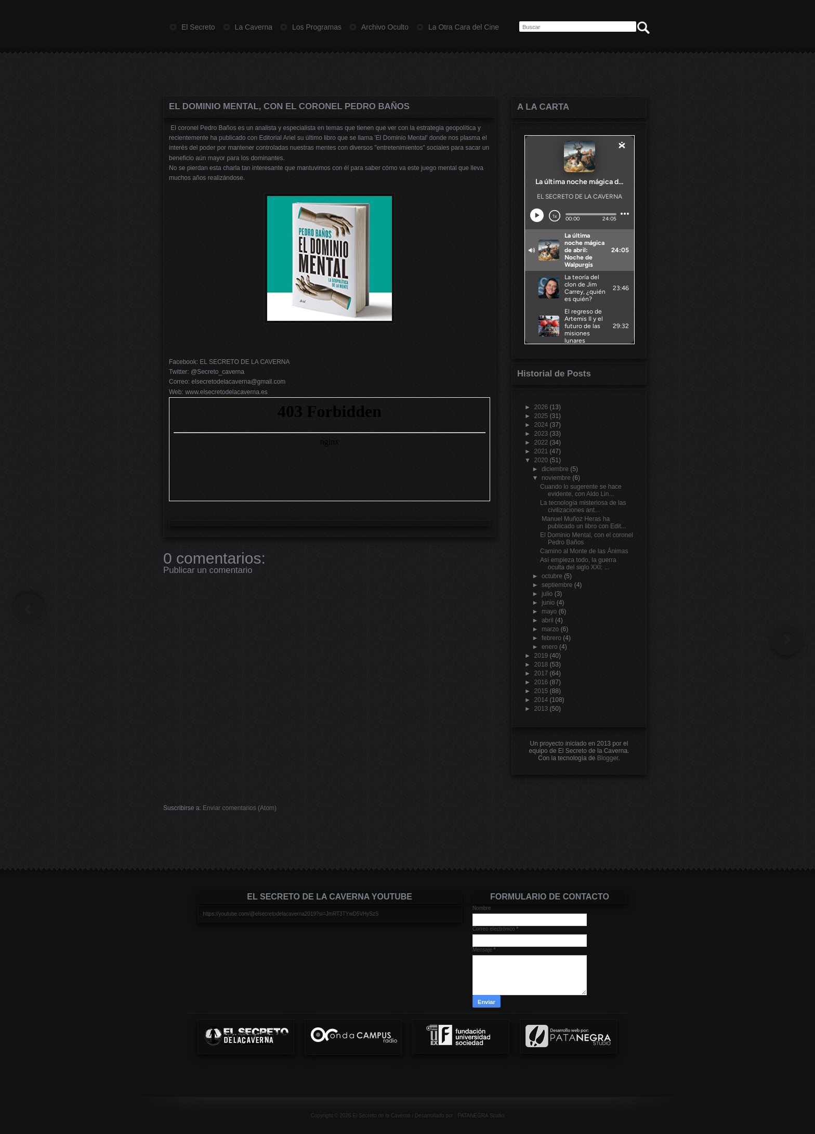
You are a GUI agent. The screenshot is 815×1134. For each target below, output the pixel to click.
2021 (541, 451)
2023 (541, 433)
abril (548, 620)
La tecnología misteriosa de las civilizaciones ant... (583, 506)
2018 (541, 664)
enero (550, 646)
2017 (541, 673)
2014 (541, 699)
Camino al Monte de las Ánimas (584, 551)
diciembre (555, 469)
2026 (541, 407)
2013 (541, 708)
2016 (541, 682)
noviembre (556, 477)
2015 (541, 691)
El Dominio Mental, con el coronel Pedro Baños (289, 106)
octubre (552, 576)
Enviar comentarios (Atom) (240, 808)
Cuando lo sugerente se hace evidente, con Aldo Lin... (581, 490)
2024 (541, 424)
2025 (541, 416)
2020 (541, 460)
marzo (550, 629)
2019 (541, 655)
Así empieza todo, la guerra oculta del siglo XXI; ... (578, 563)
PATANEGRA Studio (480, 1115)
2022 (541, 442)
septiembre (557, 585)
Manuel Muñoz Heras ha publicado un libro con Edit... (583, 522)
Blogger (608, 758)
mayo (549, 611)
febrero (551, 638)
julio (547, 593)
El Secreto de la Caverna (381, 1115)
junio (548, 602)
